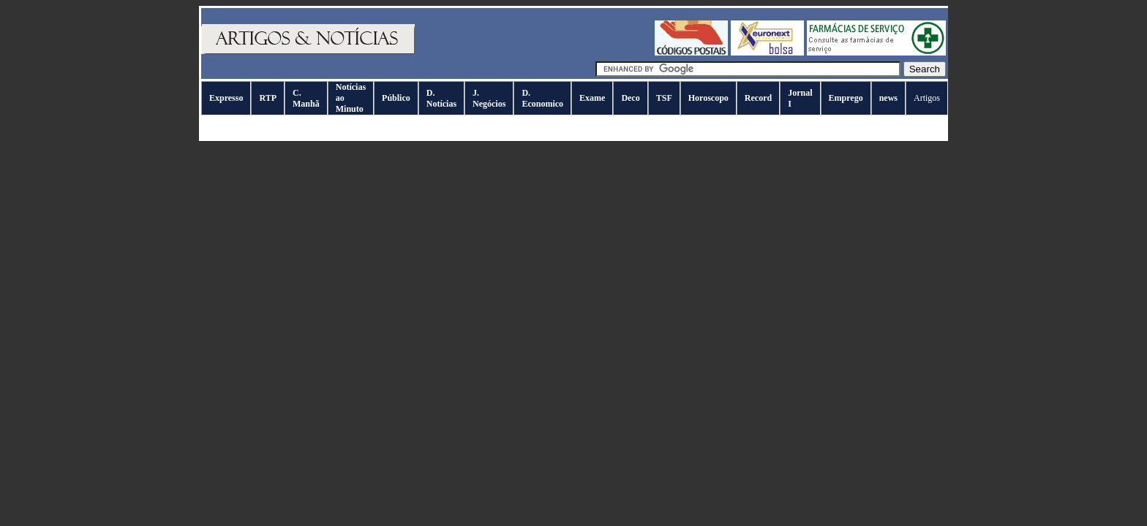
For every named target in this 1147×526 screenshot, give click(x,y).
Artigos (927, 98)
